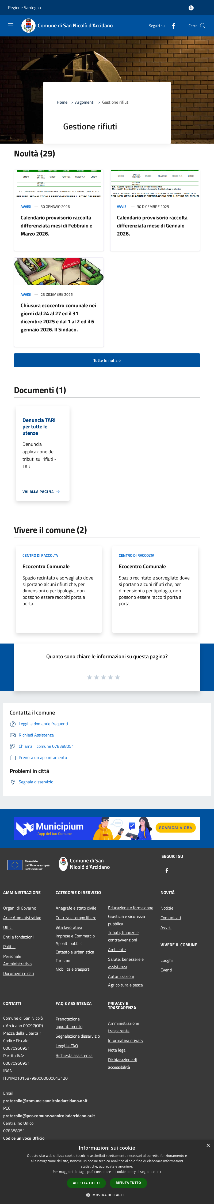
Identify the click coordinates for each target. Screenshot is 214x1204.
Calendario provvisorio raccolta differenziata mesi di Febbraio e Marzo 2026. (56, 225)
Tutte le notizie (107, 360)
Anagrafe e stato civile (76, 908)
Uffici (8, 927)
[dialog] (107, 1172)
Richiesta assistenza (74, 1055)
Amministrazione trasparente (123, 1027)
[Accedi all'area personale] (191, 8)
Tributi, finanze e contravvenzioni (123, 936)
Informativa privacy (125, 1040)
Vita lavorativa (69, 927)
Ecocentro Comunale (46, 566)
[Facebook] (171, 25)
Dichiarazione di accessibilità (122, 1063)
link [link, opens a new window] (158, 1171)
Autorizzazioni (121, 976)
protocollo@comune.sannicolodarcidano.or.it (45, 1100)
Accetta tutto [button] (86, 1183)
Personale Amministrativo (17, 960)
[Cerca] (203, 26)
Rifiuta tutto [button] (128, 1182)
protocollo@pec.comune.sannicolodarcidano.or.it (49, 1115)
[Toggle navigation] (10, 25)
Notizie (166, 908)
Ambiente (117, 949)
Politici (9, 946)
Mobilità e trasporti (73, 969)
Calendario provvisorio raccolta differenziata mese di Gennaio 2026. (152, 225)
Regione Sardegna (24, 7)
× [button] (208, 1146)
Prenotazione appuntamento (69, 1023)
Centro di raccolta (40, 555)
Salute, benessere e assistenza (126, 963)
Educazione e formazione (130, 907)
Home (62, 102)
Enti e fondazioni (18, 937)
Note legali (118, 1050)
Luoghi (166, 960)
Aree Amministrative (22, 917)
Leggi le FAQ (67, 1045)
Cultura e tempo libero (76, 917)
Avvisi (26, 206)
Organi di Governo (19, 908)
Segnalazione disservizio (78, 1036)
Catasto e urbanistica (75, 952)
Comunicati (170, 917)
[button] (107, 1195)
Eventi (166, 970)
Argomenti (84, 102)
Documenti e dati (18, 973)
